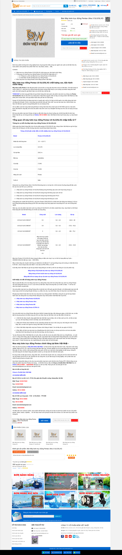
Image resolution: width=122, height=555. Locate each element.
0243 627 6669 (102, 50)
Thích (18, 468)
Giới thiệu (91, 1)
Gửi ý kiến (71, 457)
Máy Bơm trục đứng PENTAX (36, 14)
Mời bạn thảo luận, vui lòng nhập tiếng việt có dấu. (38, 456)
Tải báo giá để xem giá (70, 35)
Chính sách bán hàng (80, 1)
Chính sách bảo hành (17, 538)
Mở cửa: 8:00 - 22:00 (89, 5)
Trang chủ (15, 14)
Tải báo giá (84, 24)
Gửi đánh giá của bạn (19, 452)
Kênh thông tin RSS (17, 544)
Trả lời (14, 468)
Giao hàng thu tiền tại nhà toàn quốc (75, 38)
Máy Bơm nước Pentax (23, 14)
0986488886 (42, 528)
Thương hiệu (49, 11)
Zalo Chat (67, 552)
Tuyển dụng (97, 1)
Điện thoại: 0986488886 (18, 1)
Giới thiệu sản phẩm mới (68, 11)
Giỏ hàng (104, 5)
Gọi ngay (45, 552)
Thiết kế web (62, 548)
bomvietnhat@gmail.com (100, 53)
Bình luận (69, 20)
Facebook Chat (57, 552)
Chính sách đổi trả (16, 536)
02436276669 (44, 530)
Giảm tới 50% (72, 6)
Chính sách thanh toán (17, 530)
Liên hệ (108, 1)
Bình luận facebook (33, 452)
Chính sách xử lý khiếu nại (18, 541)
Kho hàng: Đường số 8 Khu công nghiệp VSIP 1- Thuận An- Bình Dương (99, 36)
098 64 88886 (100, 42)
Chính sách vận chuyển (17, 533)
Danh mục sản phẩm (21, 11)
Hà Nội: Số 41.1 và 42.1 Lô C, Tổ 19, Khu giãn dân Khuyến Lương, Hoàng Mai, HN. (99, 26)
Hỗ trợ (103, 1)
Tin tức (57, 11)
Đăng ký (57, 516)
